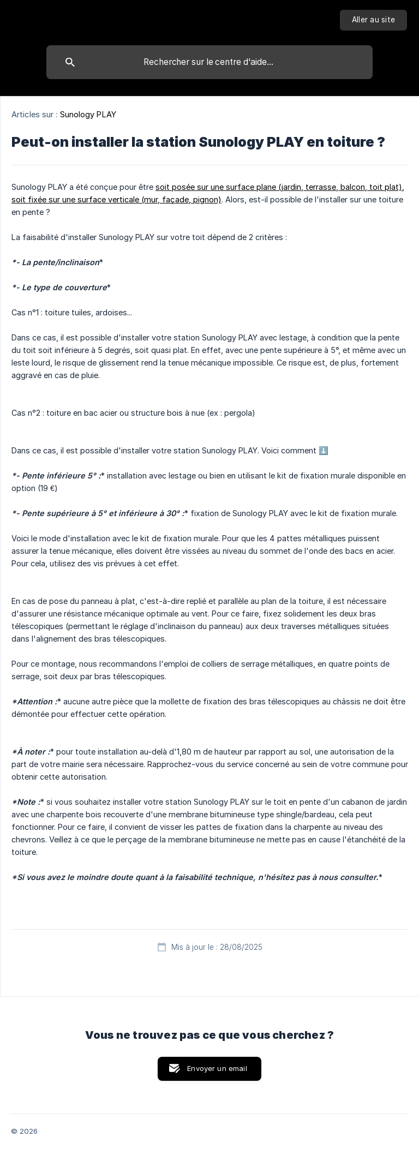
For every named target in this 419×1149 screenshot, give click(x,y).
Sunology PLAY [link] (88, 114)
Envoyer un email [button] (217, 1068)
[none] (373, 20)
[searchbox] (209, 62)
